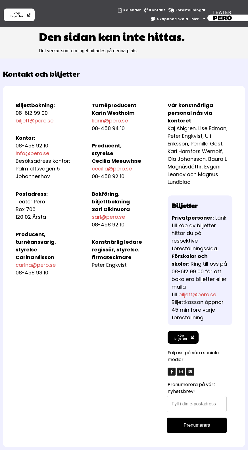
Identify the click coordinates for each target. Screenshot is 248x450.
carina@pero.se (36, 264)
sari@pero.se (108, 216)
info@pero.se (32, 153)
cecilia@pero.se (112, 168)
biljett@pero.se (34, 120)
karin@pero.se (110, 120)
